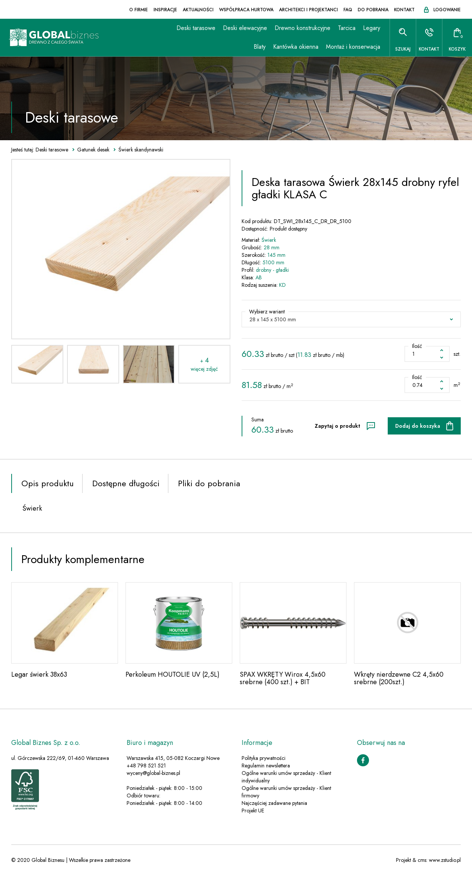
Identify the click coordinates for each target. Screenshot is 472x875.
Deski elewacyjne (245, 28)
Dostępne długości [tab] (126, 483)
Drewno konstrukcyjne (302, 28)
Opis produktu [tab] (47, 483)
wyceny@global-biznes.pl (153, 773)
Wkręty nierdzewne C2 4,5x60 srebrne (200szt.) (399, 678)
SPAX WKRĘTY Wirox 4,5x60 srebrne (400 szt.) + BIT (283, 678)
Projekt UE (253, 810)
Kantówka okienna (295, 46)
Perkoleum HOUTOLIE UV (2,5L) (172, 674)
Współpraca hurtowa (246, 9)
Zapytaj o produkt (337, 426)
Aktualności (198, 9)
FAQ (348, 9)
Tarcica (346, 28)
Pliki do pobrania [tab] (209, 483)
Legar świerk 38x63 (39, 674)
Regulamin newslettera (266, 765)
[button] (351, 319)
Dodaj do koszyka (417, 426)
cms (422, 860)
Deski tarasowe (195, 28)
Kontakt (404, 9)
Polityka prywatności (263, 758)
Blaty (260, 46)
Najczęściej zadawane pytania (274, 803)
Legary (371, 28)
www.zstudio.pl (445, 860)
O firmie (138, 9)
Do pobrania (373, 9)
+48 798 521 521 (146, 765)
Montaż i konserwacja (353, 46)
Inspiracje (165, 9)
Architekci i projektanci (308, 9)
